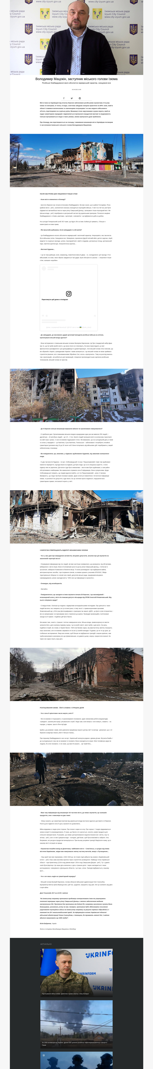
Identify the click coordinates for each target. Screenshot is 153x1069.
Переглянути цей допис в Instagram (55, 299)
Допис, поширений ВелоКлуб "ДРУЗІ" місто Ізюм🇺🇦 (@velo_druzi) (68, 327)
